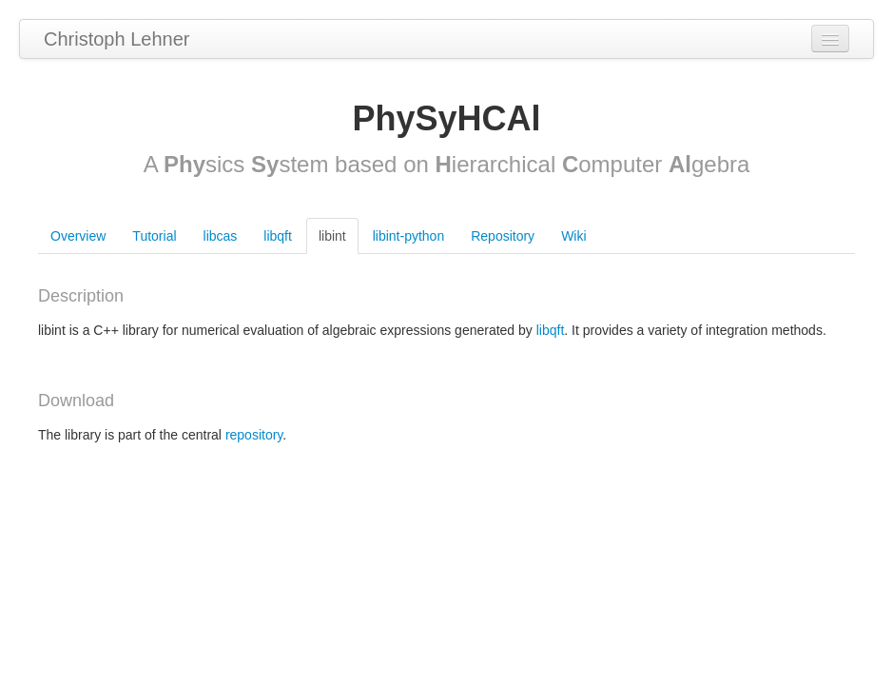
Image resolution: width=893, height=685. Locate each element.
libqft (277, 236)
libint (332, 236)
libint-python (409, 236)
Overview (78, 236)
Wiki (573, 236)
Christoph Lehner (116, 39)
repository (253, 434)
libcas (221, 236)
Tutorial (154, 236)
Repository (502, 236)
